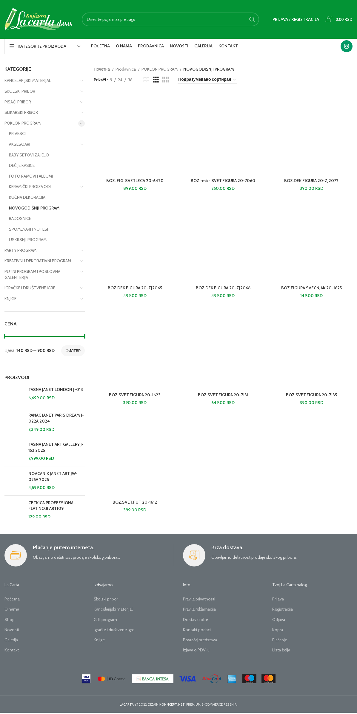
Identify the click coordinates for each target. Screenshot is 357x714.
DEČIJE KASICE (22, 165)
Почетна (102, 69)
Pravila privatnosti (199, 599)
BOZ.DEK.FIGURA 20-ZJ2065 (135, 288)
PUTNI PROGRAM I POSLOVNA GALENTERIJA (32, 274)
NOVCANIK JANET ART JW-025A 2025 (53, 476)
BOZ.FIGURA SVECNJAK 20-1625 (311, 288)
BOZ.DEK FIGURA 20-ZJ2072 (311, 180)
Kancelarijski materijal (113, 609)
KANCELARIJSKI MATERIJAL (27, 80)
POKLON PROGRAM (22, 123)
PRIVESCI (17, 133)
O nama (11, 609)
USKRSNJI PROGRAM (28, 239)
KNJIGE (10, 298)
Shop (9, 619)
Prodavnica (126, 69)
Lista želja (281, 650)
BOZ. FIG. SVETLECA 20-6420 (135, 180)
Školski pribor (106, 599)
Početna (12, 599)
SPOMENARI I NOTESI (28, 229)
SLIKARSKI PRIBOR (21, 112)
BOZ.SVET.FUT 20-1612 (135, 502)
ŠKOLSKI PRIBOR (19, 91)
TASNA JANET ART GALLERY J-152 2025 (56, 447)
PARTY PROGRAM (20, 250)
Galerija (11, 639)
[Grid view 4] (165, 79)
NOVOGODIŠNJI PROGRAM (34, 208)
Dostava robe (195, 619)
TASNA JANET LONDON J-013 (55, 389)
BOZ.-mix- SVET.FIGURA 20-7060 (223, 180)
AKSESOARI (19, 144)
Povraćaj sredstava (200, 639)
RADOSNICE (20, 218)
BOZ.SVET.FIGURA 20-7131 (223, 395)
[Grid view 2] (146, 79)
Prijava (278, 599)
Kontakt (11, 650)
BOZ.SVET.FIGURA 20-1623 (135, 395)
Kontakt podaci (197, 629)
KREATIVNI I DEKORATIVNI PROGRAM (37, 260)
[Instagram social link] (347, 46)
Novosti (11, 629)
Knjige (99, 639)
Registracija (282, 609)
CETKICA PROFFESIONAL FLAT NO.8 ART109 (52, 505)
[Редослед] (207, 79)
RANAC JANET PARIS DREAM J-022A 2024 (56, 418)
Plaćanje (279, 639)
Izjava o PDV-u (196, 650)
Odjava (278, 619)
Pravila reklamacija (199, 609)
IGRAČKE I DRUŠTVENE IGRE (29, 288)
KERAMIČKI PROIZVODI (30, 186)
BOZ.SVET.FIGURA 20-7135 (311, 395)
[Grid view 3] (156, 79)
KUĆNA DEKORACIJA (27, 197)
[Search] (170, 19)
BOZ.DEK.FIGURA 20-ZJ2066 (223, 288)
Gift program (105, 619)
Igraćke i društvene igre (114, 629)
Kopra (277, 629)
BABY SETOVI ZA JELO (29, 155)
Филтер (73, 350)
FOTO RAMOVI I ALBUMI (31, 176)
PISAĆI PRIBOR (17, 102)
